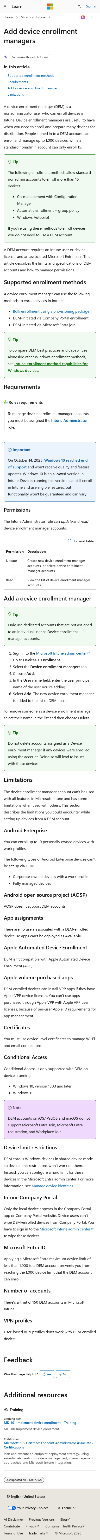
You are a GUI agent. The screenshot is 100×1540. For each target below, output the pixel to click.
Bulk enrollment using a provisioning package (51, 311)
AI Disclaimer (13, 1519)
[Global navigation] (5, 6)
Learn (9, 17)
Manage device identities (52, 1185)
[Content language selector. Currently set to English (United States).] (26, 1496)
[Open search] (79, 6)
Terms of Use (13, 1533)
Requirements (18, 81)
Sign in (91, 6)
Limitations (16, 94)
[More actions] (92, 17)
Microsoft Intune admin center (61, 653)
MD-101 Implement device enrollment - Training (40, 1422)
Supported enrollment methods (31, 75)
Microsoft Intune (33, 17)
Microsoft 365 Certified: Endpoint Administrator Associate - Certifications (49, 1445)
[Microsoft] (50, 6)
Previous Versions (42, 1519)
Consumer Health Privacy (64, 1526)
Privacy (30, 1526)
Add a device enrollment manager (32, 88)
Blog (63, 1519)
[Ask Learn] (83, 17)
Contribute (12, 1526)
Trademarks (37, 1533)
